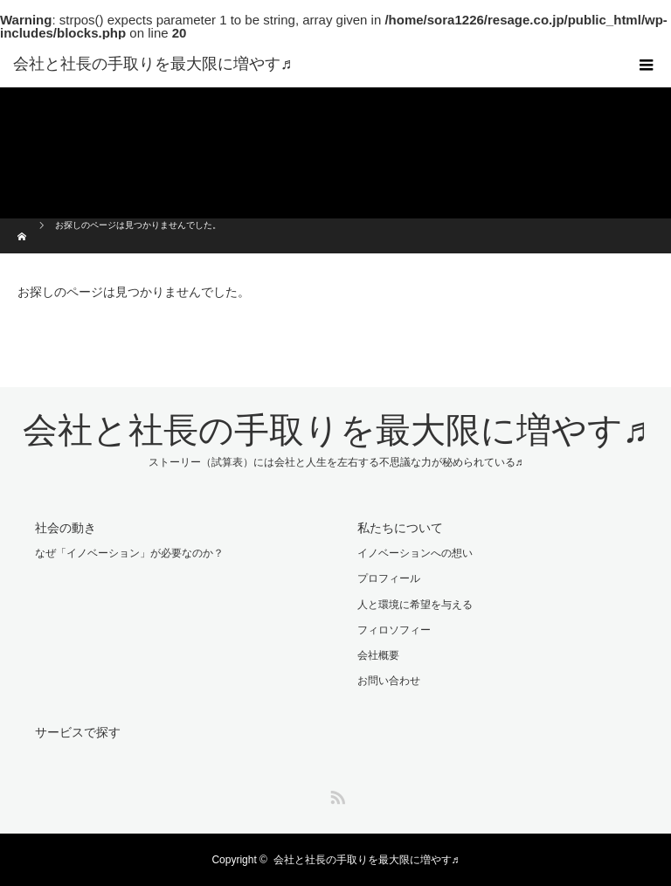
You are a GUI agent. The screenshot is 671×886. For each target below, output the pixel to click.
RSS (335, 794)
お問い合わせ (388, 681)
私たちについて (400, 528)
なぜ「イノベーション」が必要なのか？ (129, 553)
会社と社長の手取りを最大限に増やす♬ (153, 64)
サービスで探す (78, 732)
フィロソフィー (394, 630)
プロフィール (388, 578)
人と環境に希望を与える (415, 605)
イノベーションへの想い (415, 553)
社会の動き (65, 528)
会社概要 (378, 655)
